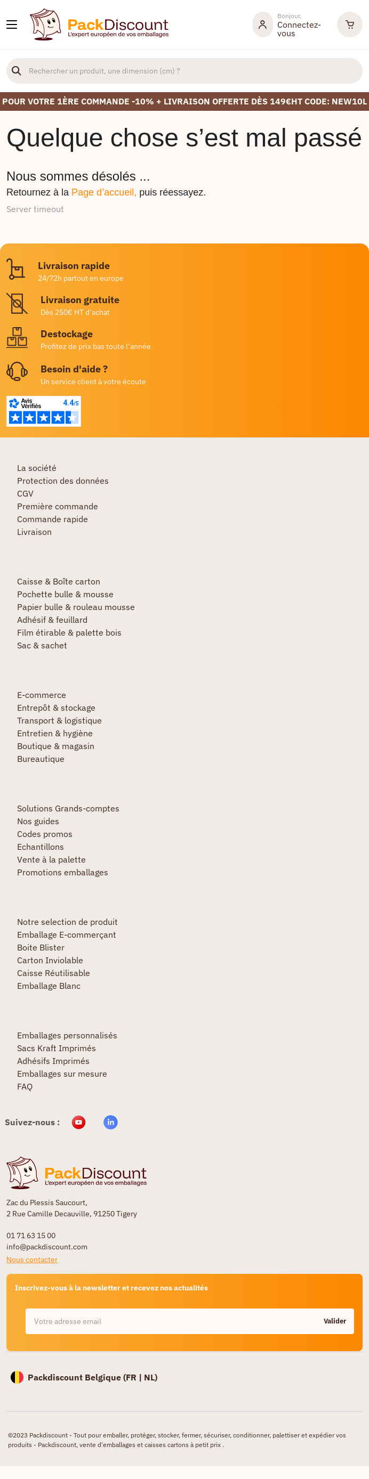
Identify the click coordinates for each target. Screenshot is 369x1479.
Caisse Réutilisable (53, 973)
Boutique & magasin (55, 746)
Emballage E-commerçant (66, 934)
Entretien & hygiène (55, 733)
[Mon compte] (289, 24)
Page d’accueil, (104, 192)
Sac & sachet (42, 645)
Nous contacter (32, 1259)
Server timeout (35, 209)
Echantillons (40, 846)
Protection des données (63, 480)
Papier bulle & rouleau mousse (76, 607)
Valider (335, 1321)
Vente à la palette (51, 859)
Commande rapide (52, 519)
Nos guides (38, 821)
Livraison (34, 531)
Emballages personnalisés (67, 1035)
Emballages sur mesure (62, 1073)
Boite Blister (41, 947)
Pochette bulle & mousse (65, 594)
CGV (25, 493)
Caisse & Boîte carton (58, 581)
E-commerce (41, 694)
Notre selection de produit (67, 921)
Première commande (57, 506)
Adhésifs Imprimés (53, 1060)
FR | (135, 1377)
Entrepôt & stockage (56, 707)
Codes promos (45, 833)
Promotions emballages (62, 872)
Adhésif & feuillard (52, 619)
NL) (150, 1377)
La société (37, 467)
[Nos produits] (11, 24)
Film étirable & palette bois (69, 632)
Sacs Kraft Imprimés (56, 1048)
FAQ (25, 1086)
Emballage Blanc (49, 985)
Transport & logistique (59, 720)
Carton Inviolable (50, 960)
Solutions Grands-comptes (68, 808)
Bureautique (41, 758)
